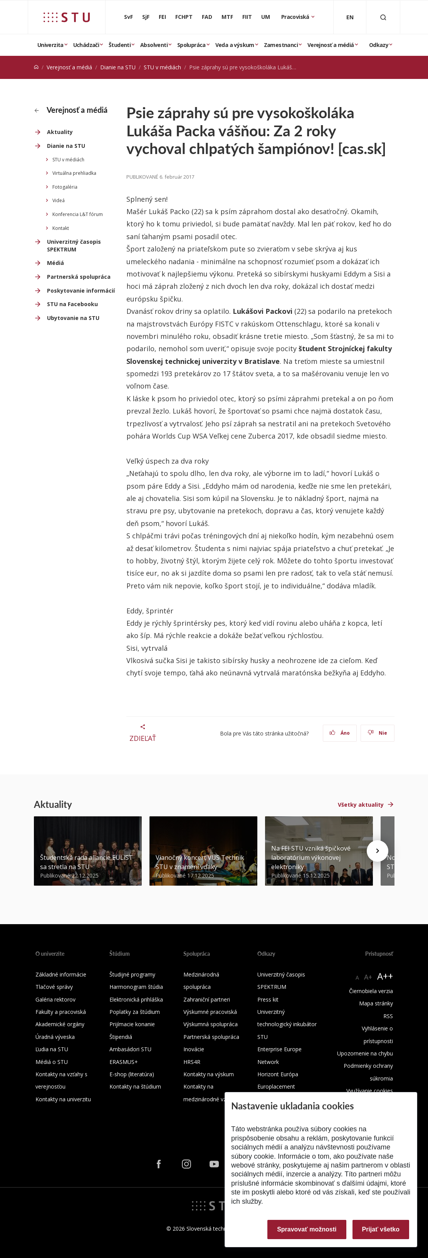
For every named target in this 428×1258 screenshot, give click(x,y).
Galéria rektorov (55, 999)
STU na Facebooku (72, 304)
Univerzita (50, 45)
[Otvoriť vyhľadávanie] (383, 17)
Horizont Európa (277, 1074)
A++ (385, 976)
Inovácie (193, 1049)
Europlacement (276, 1086)
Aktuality (60, 132)
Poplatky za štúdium (134, 1011)
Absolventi (154, 45)
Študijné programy (132, 974)
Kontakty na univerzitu (63, 1099)
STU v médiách (162, 67)
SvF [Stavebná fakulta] (128, 16)
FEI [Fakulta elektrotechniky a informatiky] (162, 16)
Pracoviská (296, 16)
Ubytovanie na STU (73, 318)
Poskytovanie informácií (81, 290)
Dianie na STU (118, 67)
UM (265, 16)
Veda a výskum (234, 45)
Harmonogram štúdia (136, 986)
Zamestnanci (281, 45)
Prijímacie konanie (132, 1024)
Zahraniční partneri (206, 999)
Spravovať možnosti (306, 1229)
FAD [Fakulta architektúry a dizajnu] (207, 16)
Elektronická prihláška (136, 999)
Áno (339, 733)
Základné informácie (60, 974)
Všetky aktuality (361, 804)
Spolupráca (191, 45)
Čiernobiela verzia (371, 991)
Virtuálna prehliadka (74, 173)
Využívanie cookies (369, 1090)
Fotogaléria (64, 187)
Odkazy (378, 45)
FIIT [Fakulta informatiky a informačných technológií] (247, 16)
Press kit (268, 999)
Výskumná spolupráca (210, 1024)
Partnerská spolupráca (79, 276)
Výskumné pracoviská (210, 1011)
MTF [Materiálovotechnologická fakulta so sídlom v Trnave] (227, 16)
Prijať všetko (381, 1229)
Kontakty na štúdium (135, 1086)
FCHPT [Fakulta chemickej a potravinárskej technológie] (184, 16)
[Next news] (377, 851)
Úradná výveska (55, 1036)
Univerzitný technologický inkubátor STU (287, 1024)
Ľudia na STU (51, 1049)
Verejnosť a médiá (330, 45)
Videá (58, 200)
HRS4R (191, 1061)
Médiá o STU (51, 1061)
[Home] (36, 67)
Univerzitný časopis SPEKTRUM (74, 245)
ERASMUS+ (123, 1061)
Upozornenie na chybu (365, 1053)
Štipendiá (120, 1036)
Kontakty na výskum (208, 1074)
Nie (377, 733)
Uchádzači (86, 45)
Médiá (55, 262)
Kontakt (60, 228)
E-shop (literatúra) (131, 1074)
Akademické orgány (59, 1024)
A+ (368, 977)
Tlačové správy (54, 986)
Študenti (120, 45)
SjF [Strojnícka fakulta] (145, 16)
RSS (388, 1016)
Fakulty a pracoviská (60, 1011)
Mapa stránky (376, 1003)
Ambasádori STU (130, 1049)
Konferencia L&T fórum (77, 214)
